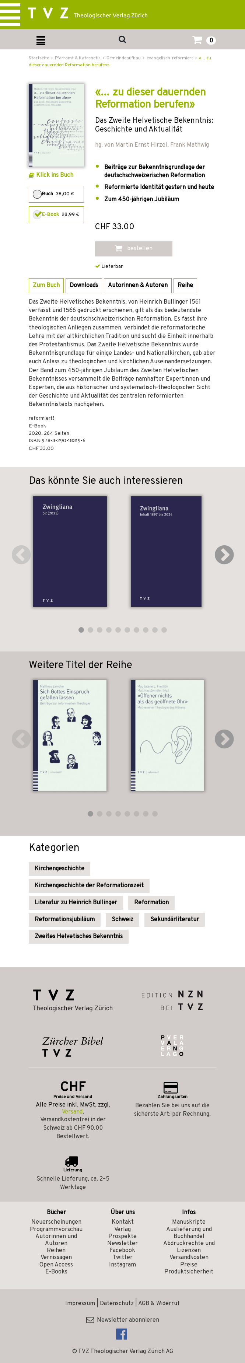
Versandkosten (189, 1257)
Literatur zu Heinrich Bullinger (76, 902)
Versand (72, 1112)
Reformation (151, 902)
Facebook (122, 1250)
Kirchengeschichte (59, 869)
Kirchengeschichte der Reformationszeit (89, 886)
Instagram (122, 1265)
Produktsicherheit (188, 1272)
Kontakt (123, 1222)
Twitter (123, 1257)
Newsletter (122, 1243)
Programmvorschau (56, 1229)
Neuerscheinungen (56, 1222)
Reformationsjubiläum (65, 919)
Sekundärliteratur (174, 919)
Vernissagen (56, 1257)
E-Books (56, 1272)
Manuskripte (189, 1222)
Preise (188, 1265)
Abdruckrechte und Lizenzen (189, 1247)
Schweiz (122, 919)
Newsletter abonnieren (122, 1320)
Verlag (122, 1229)
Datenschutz (117, 1303)
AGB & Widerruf (159, 1303)
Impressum (80, 1303)
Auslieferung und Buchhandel (189, 1233)
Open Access (56, 1265)
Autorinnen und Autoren (56, 1240)
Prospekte (122, 1236)
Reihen (56, 1250)
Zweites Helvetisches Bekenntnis (79, 936)
